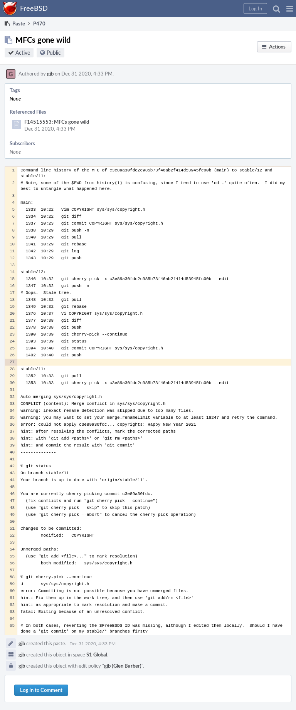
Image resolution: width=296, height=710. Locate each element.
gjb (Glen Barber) (122, 665)
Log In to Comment (41, 690)
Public (54, 52)
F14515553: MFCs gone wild (56, 121)
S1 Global (96, 654)
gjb (50, 73)
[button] (289, 8)
